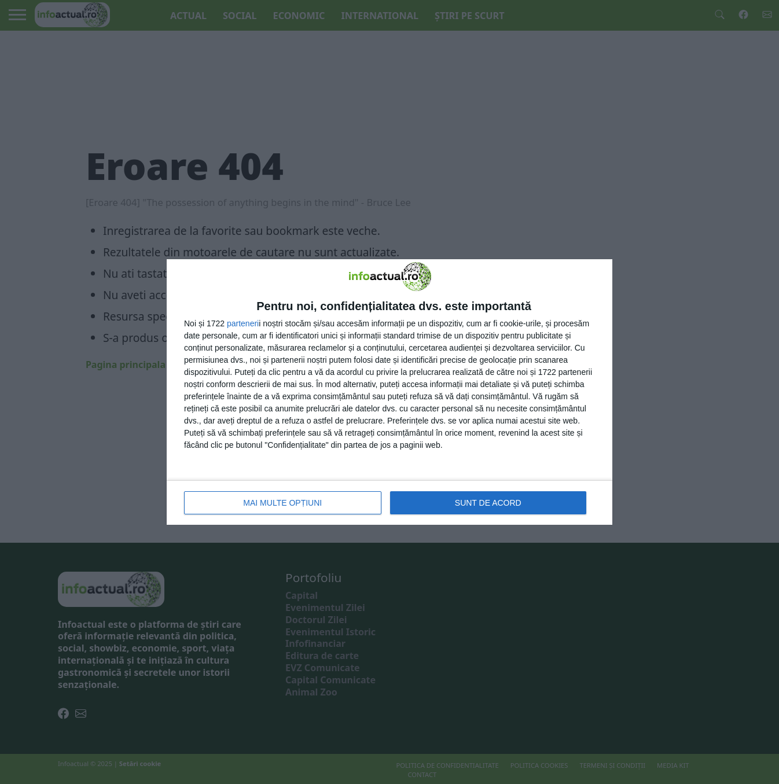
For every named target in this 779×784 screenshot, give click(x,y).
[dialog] (389, 392)
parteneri (243, 323)
